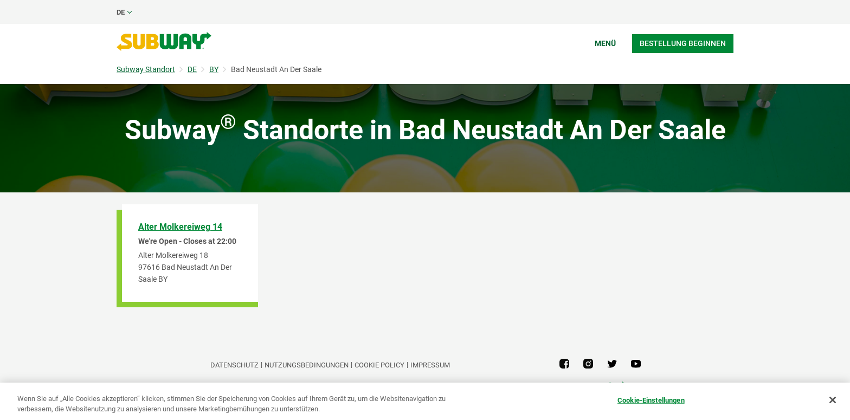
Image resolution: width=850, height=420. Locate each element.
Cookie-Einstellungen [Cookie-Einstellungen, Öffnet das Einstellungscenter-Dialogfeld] (651, 400)
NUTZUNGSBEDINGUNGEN (307, 365)
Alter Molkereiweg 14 (180, 227)
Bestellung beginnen (683, 43)
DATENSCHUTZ (234, 365)
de (121, 12)
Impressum (430, 365)
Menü (605, 43)
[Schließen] (833, 400)
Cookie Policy (379, 365)
